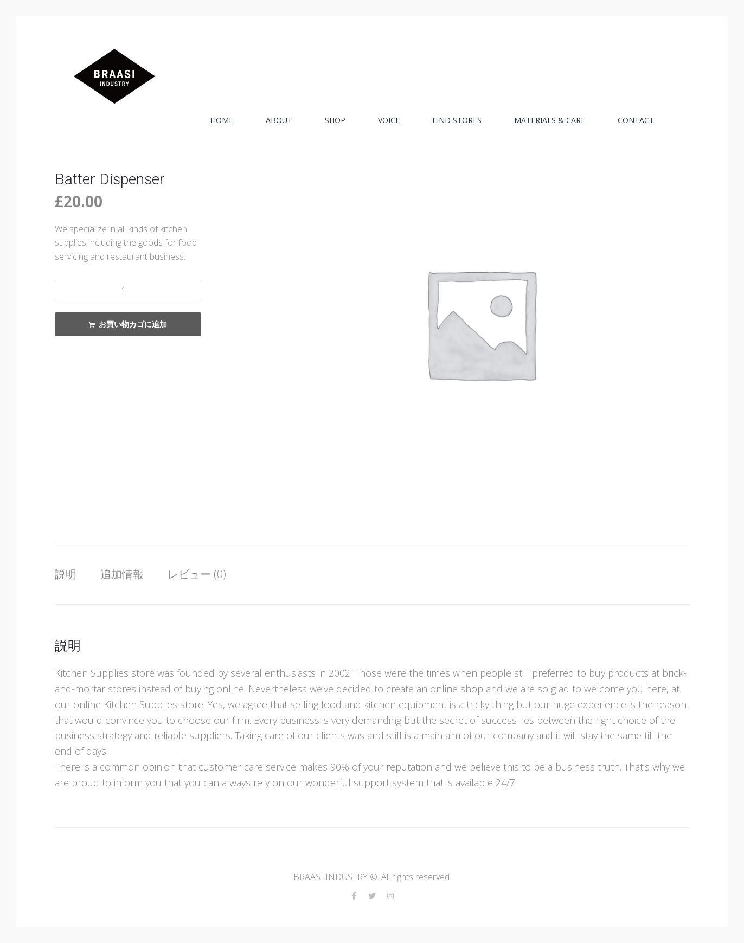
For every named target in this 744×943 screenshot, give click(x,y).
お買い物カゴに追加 (133, 324)
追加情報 (122, 574)
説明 (65, 574)
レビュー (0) (197, 574)
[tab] (71, 574)
